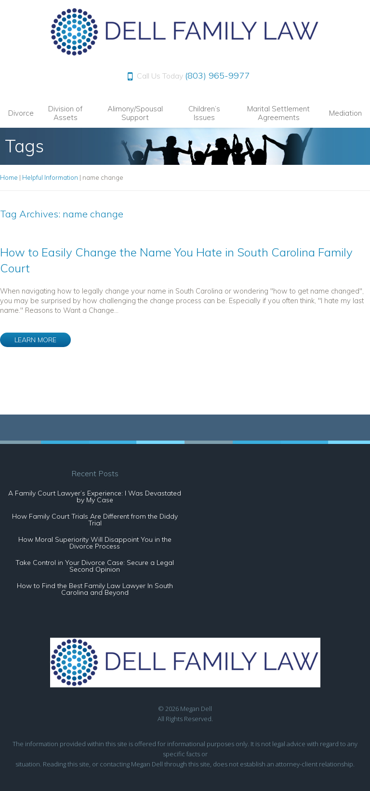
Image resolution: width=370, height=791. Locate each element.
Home (9, 177)
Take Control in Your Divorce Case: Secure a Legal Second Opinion (94, 566)
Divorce (21, 113)
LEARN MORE (35, 339)
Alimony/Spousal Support (135, 113)
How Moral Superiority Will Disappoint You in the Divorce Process (95, 542)
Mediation (345, 113)
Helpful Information (50, 177)
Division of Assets (65, 113)
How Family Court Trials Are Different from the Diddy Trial (95, 519)
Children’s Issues (204, 113)
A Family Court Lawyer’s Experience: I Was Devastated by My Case (94, 496)
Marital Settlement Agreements (278, 113)
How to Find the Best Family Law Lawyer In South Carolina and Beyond (95, 589)
